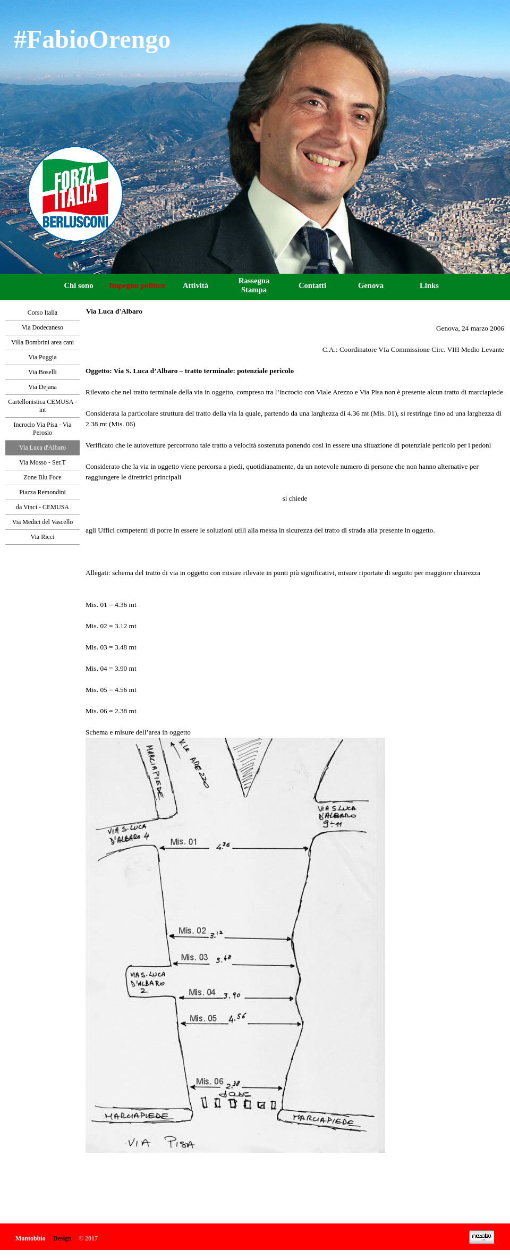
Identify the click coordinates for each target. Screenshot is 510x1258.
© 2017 (88, 1238)
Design (62, 1238)
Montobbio (30, 1238)
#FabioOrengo (92, 39)
